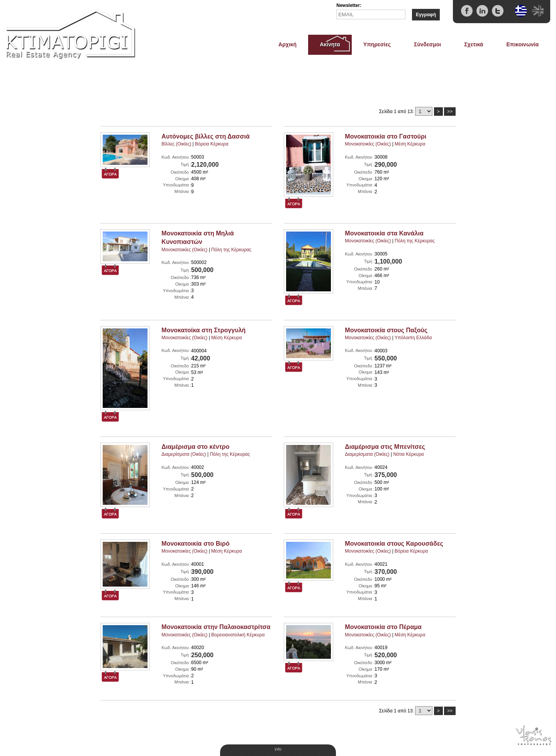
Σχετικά (473, 44)
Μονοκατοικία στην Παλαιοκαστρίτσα (215, 627)
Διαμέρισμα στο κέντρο (195, 446)
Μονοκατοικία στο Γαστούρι (385, 136)
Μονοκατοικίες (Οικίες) (368, 144)
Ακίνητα (330, 44)
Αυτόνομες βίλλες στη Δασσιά (205, 136)
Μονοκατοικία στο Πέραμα (383, 627)
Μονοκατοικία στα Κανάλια (384, 233)
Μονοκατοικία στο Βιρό (195, 543)
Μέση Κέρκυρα (410, 144)
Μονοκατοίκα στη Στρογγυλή (203, 330)
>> (450, 111)
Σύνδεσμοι (427, 44)
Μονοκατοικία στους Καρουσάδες (394, 543)
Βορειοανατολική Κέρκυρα (237, 635)
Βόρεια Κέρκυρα (211, 144)
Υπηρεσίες (377, 44)
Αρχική (287, 44)
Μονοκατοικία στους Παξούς (386, 330)
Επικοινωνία (522, 44)
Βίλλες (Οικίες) (176, 144)
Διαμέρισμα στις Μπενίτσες (385, 446)
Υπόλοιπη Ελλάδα (413, 337)
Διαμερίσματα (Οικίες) (183, 454)
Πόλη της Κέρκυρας (231, 249)
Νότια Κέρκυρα (408, 454)
